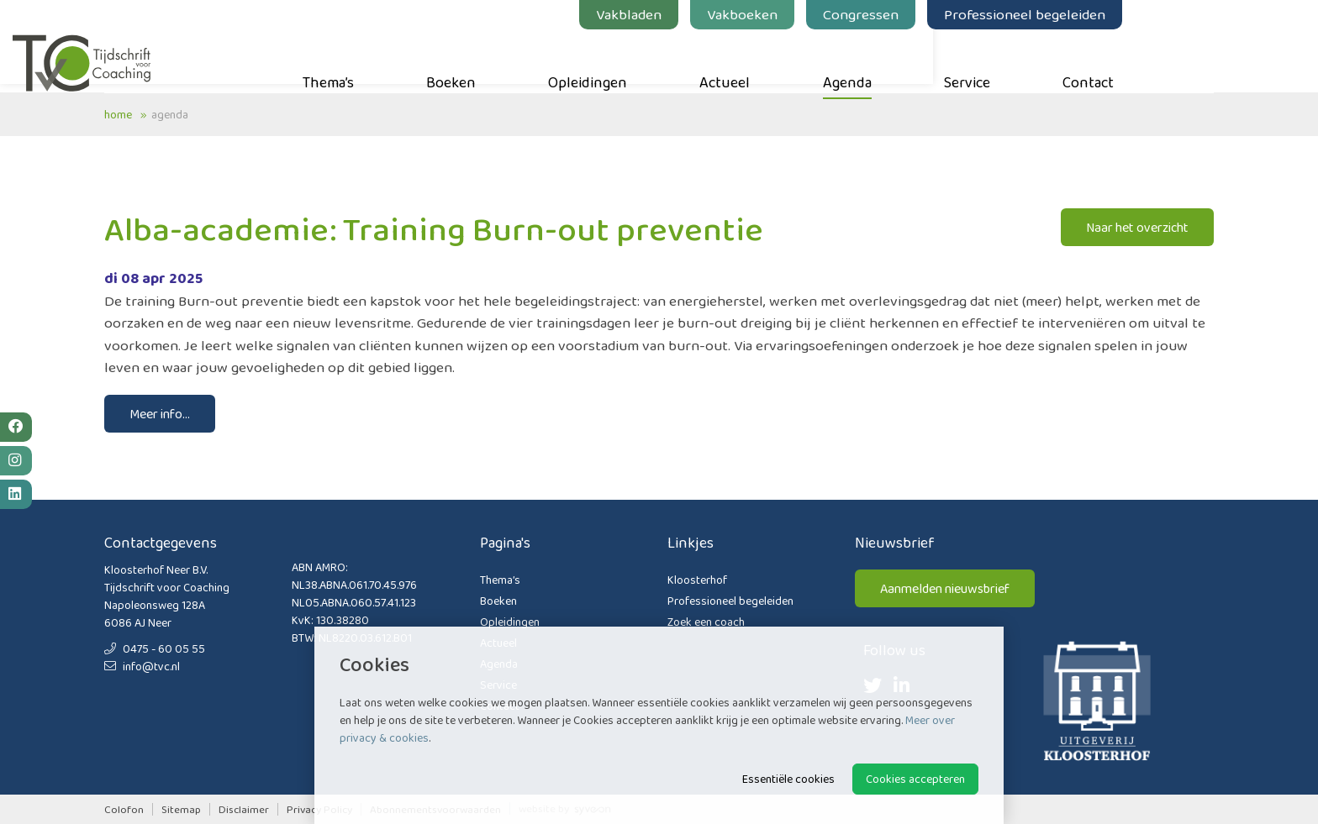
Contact (1179, 60)
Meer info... (159, 413)
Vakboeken (834, 14)
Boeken (542, 60)
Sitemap (181, 809)
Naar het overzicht (1137, 227)
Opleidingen (679, 60)
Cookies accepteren (915, 778)
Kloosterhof (697, 579)
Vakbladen (720, 14)
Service (1059, 60)
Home (118, 114)
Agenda (939, 60)
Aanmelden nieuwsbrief (945, 588)
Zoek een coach (706, 621)
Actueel (816, 60)
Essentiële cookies (788, 778)
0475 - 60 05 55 (154, 648)
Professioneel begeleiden (1116, 14)
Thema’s (419, 60)
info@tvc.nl (142, 666)
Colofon (124, 809)
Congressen (952, 14)
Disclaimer (244, 809)
